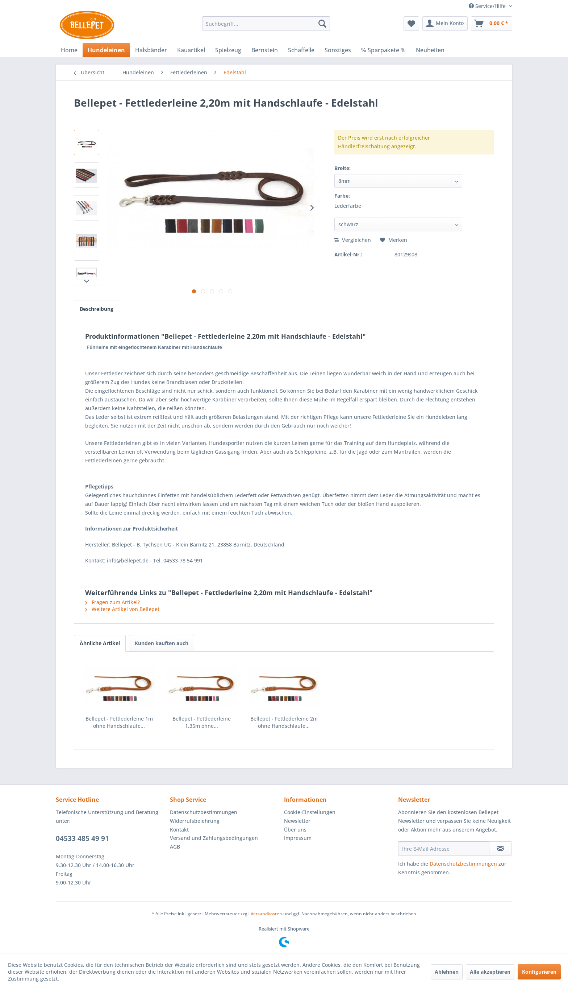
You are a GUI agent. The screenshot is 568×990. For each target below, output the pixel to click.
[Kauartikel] (191, 50)
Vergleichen (352, 239)
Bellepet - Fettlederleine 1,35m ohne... (201, 722)
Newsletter (297, 820)
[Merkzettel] (411, 23)
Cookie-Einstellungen (309, 812)
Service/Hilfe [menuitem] (488, 6)
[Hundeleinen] (106, 50)
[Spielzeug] (228, 50)
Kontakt (179, 829)
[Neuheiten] (430, 50)
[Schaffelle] (301, 50)
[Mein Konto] (445, 23)
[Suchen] (322, 23)
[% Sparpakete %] (383, 50)
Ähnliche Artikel (100, 643)
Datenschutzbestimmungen (203, 812)
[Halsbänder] (151, 50)
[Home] (69, 50)
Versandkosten (266, 914)
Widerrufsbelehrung (195, 820)
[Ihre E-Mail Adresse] (443, 848)
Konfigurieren (539, 971)
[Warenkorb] (491, 23)
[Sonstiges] (338, 50)
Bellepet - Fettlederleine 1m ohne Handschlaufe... (119, 722)
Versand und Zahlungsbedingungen (214, 837)
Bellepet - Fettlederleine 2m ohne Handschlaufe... (284, 722)
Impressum (298, 837)
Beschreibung (96, 308)
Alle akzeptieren (490, 971)
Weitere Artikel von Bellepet (122, 609)
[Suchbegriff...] (266, 23)
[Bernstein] (264, 50)
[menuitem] (266, 23)
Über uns (295, 829)
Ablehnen (447, 971)
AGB (175, 846)
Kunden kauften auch (161, 643)
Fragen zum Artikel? (112, 602)
